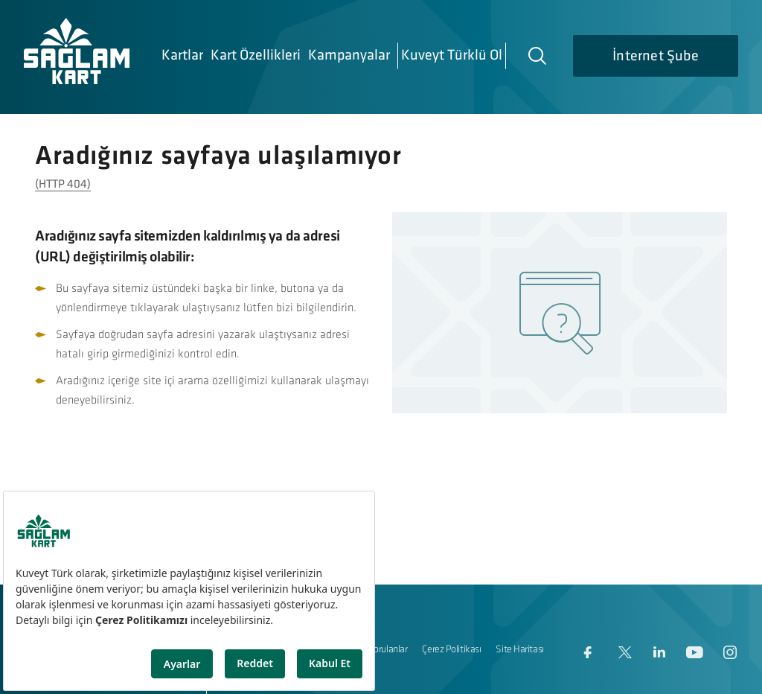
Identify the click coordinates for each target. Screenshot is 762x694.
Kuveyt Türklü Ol (451, 55)
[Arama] (536, 55)
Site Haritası (519, 649)
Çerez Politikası (451, 649)
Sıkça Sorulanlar (376, 649)
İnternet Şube (655, 56)
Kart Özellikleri (256, 55)
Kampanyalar (349, 55)
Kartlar (182, 55)
